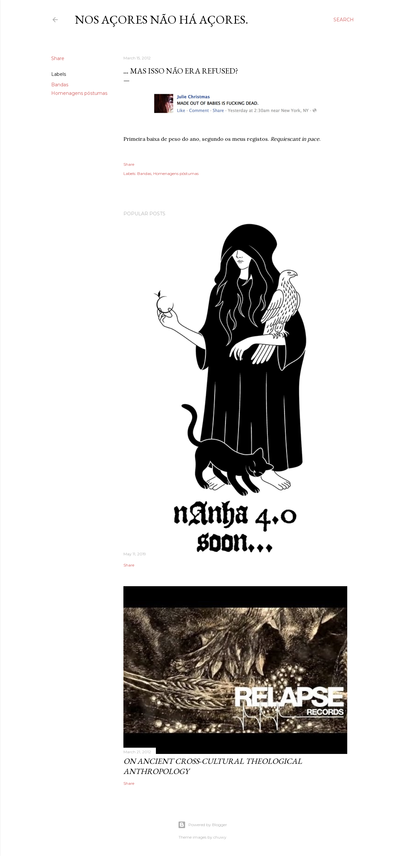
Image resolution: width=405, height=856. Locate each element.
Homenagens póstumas (79, 93)
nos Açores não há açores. (161, 19)
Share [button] (57, 58)
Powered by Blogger (202, 825)
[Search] (343, 20)
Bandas (59, 85)
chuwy (219, 837)
